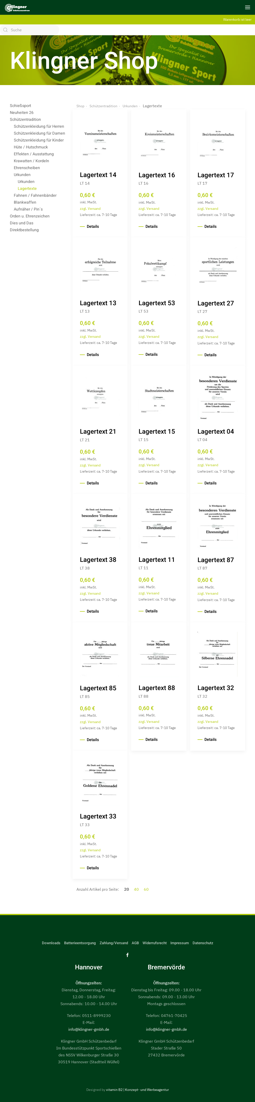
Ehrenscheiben (27, 168)
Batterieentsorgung (80, 943)
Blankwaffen (25, 202)
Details (93, 227)
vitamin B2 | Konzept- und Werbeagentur (137, 1089)
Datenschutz (203, 943)
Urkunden (22, 175)
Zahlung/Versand (114, 943)
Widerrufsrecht (155, 943)
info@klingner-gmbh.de (88, 1029)
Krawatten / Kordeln (31, 161)
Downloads (51, 943)
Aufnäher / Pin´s (28, 209)
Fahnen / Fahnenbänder (35, 195)
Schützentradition (25, 120)
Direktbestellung (24, 230)
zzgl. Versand (90, 208)
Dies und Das (21, 223)
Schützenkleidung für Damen (39, 133)
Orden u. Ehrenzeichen (30, 216)
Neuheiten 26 (22, 113)
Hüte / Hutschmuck (31, 147)
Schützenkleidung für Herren (39, 126)
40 (137, 889)
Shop (80, 106)
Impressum (179, 943)
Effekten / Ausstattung (34, 154)
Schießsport (20, 106)
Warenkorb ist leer (237, 19)
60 (146, 889)
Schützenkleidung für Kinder (39, 140)
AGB (135, 943)
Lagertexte (27, 189)
